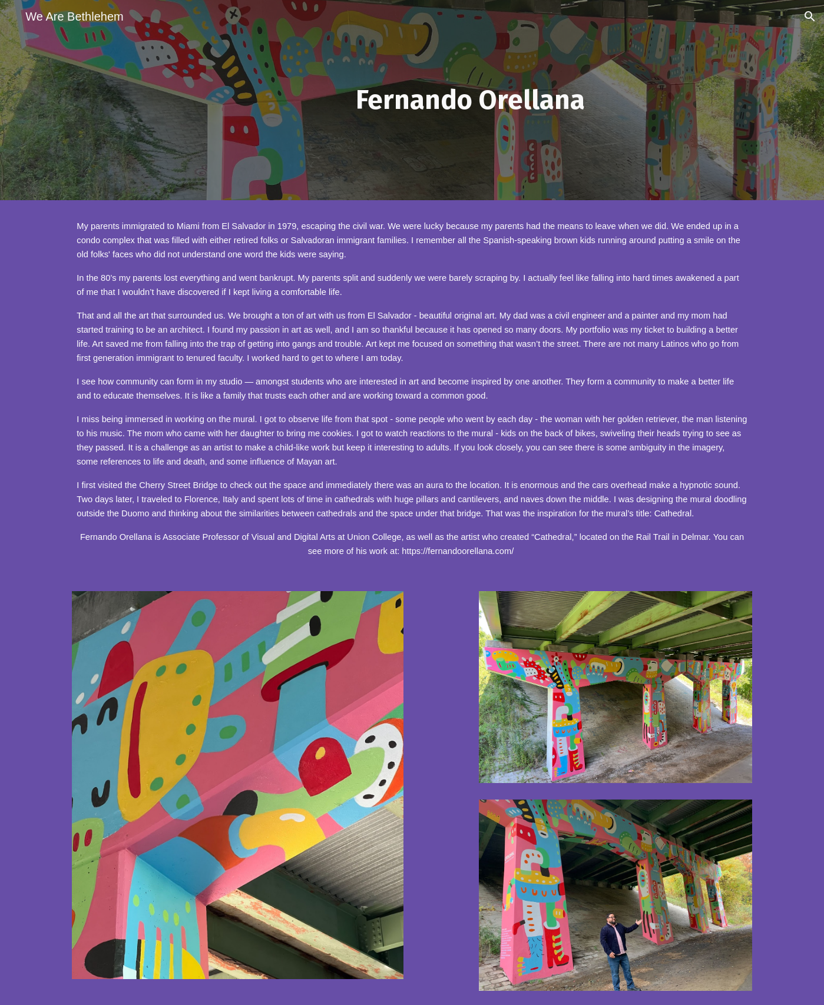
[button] (810, 16)
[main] (470, 100)
